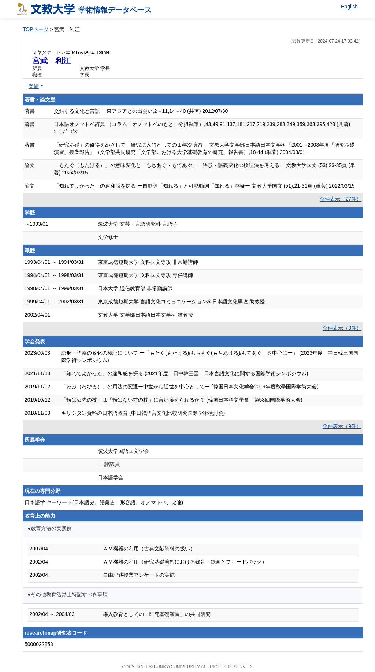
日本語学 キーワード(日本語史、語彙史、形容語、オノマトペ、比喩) (104, 502)
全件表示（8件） (342, 328)
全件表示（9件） (342, 426)
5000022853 (39, 644)
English (349, 7)
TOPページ (36, 29)
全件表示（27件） (340, 199)
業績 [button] (34, 86)
